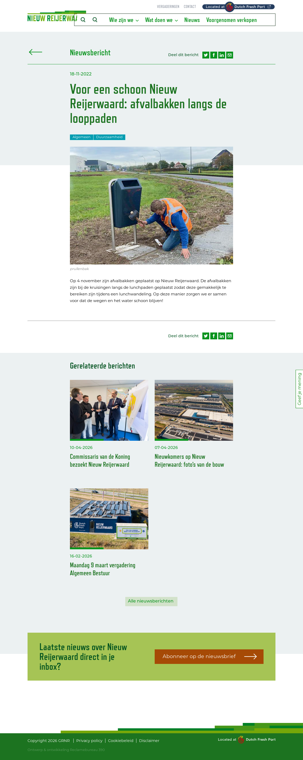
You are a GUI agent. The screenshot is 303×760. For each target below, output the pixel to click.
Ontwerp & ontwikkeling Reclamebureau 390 (66, 750)
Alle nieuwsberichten (150, 601)
